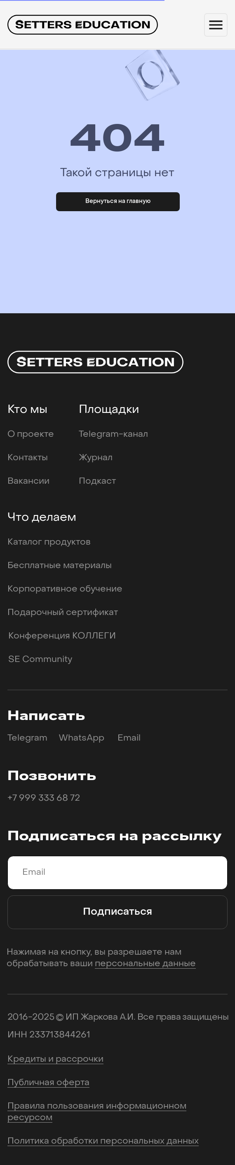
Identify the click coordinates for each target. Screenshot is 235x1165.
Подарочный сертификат (62, 612)
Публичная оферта (48, 1083)
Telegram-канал (113, 434)
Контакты (27, 458)
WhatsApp (81, 738)
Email (129, 738)
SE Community (40, 659)
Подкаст (97, 481)
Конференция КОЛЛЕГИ (62, 636)
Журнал (96, 458)
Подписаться (117, 912)
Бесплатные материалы (59, 566)
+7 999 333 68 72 (43, 798)
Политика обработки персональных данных (103, 1141)
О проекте (30, 434)
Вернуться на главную (117, 201)
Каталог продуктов (49, 542)
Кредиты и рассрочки (55, 1059)
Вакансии (28, 481)
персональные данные (145, 964)
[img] (82, 25)
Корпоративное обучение (64, 589)
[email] (117, 873)
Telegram (27, 738)
